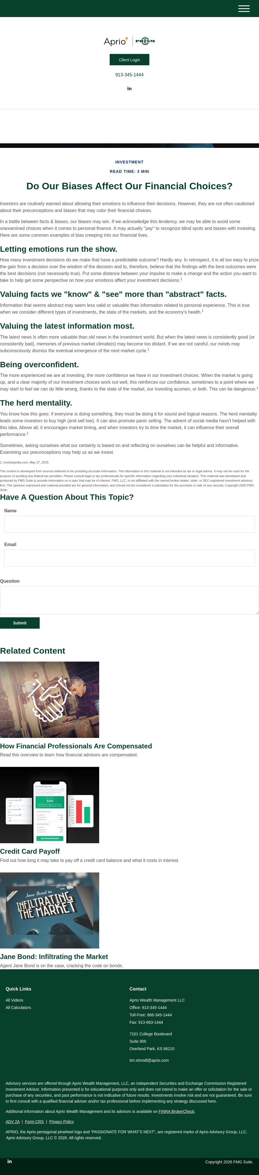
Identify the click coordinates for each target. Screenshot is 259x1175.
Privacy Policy (61, 1121)
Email (10, 544)
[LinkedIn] (129, 88)
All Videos (14, 1000)
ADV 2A (13, 1121)
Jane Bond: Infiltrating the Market (54, 956)
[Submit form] (20, 623)
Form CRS (34, 1121)
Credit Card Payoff (30, 851)
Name (10, 510)
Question (10, 581)
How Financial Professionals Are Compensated (76, 746)
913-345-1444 (129, 74)
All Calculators (18, 1007)
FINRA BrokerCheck (176, 1111)
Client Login (129, 60)
